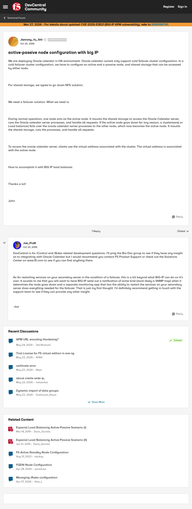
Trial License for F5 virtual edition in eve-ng (45, 353)
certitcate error (26, 365)
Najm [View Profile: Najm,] (39, 369)
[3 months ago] (24, 469)
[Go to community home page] (29, 7)
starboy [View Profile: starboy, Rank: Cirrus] (38, 456)
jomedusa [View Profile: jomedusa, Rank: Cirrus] (40, 469)
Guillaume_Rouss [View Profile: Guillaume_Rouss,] (46, 394)
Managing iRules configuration (36, 477)
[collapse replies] (4, 242)
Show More (96, 402)
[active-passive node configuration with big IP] (30, 247)
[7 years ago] (23, 431)
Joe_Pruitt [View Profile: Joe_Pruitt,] (29, 243)
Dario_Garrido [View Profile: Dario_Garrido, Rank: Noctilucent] (42, 431)
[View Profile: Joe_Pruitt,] (17, 245)
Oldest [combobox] (183, 231)
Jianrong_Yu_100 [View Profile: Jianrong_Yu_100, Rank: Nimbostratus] (31, 39)
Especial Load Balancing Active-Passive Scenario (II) (51, 440)
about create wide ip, (30, 378)
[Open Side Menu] (5, 7)
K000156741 (160, 24)
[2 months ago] (24, 345)
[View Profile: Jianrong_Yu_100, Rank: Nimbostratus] (13, 42)
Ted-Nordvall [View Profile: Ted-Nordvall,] (43, 345)
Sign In (182, 6)
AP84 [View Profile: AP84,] (39, 357)
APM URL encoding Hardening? (37, 339)
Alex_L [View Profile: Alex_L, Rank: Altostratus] (38, 481)
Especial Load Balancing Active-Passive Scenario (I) (51, 427)
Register (168, 6)
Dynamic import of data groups (37, 390)
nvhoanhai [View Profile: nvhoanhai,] (42, 382)
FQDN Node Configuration (34, 465)
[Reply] (177, 217)
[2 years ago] (23, 456)
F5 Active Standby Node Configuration (42, 452)
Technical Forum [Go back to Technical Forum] (14, 17)
